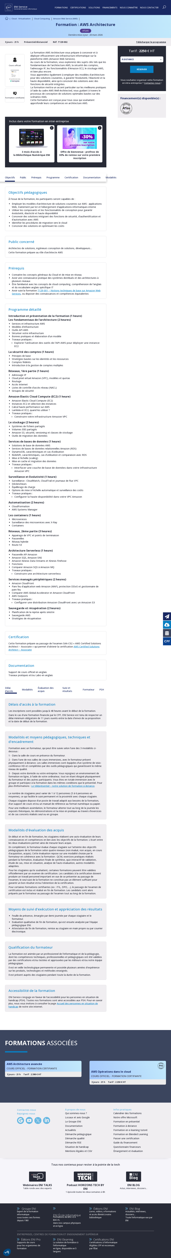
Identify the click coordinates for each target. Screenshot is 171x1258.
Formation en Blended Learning (130, 1134)
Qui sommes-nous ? (76, 1113)
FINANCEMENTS (110, 7)
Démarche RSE (73, 1142)
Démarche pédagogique (78, 1134)
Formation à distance (125, 1125)
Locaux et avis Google (77, 1117)
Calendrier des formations (127, 1113)
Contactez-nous (152, 82)
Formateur (88, 689)
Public (23, 177)
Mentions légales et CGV (78, 1151)
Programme (53, 177)
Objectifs (10, 177)
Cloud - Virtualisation (21, 18)
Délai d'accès (9, 689)
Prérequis (36, 177)
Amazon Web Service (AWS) (65, 18)
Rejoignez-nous (26, 1113)
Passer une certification (126, 1138)
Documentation (92, 177)
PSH (101, 689)
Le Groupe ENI (73, 1121)
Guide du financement (125, 1142)
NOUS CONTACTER (149, 7)
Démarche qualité (74, 1138)
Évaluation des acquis (46, 689)
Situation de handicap (77, 1146)
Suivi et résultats (67, 689)
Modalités (111, 177)
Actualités (70, 1130)
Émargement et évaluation (128, 1151)
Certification (71, 177)
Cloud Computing (42, 18)
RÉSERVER (142, 69)
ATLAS (85, 30)
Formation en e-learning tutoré (130, 1130)
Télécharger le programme (151, 41)
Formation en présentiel (126, 1121)
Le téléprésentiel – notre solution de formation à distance (63, 786)
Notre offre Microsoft (125, 1117)
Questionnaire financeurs (127, 1146)
